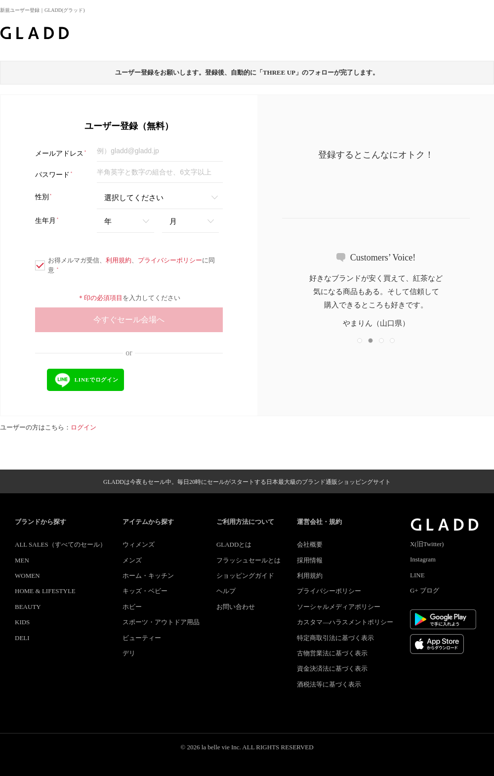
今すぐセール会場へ (129, 319)
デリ (129, 653)
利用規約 (118, 260)
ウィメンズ (139, 544)
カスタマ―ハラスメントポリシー (345, 622)
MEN (22, 560)
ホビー (132, 606)
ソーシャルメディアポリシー (338, 606)
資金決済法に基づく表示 (332, 668)
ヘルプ (226, 591)
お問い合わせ (235, 606)
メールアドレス (61, 153)
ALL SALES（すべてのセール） (60, 544)
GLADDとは (234, 544)
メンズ (132, 560)
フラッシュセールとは (248, 560)
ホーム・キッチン (148, 575)
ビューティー (142, 638)
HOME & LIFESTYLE (45, 591)
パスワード (54, 174)
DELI (22, 638)
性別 (43, 197)
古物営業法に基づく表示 (332, 653)
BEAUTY (28, 606)
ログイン (83, 427)
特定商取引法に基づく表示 (335, 638)
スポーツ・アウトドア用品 (161, 622)
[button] (359, 340)
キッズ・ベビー (145, 591)
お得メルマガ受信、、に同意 (125, 265)
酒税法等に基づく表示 (329, 684)
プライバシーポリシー (170, 260)
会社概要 (310, 544)
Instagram (423, 559)
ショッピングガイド (245, 575)
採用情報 (310, 560)
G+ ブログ (424, 590)
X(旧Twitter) (427, 544)
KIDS (22, 622)
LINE (417, 575)
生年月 (47, 220)
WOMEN (27, 575)
